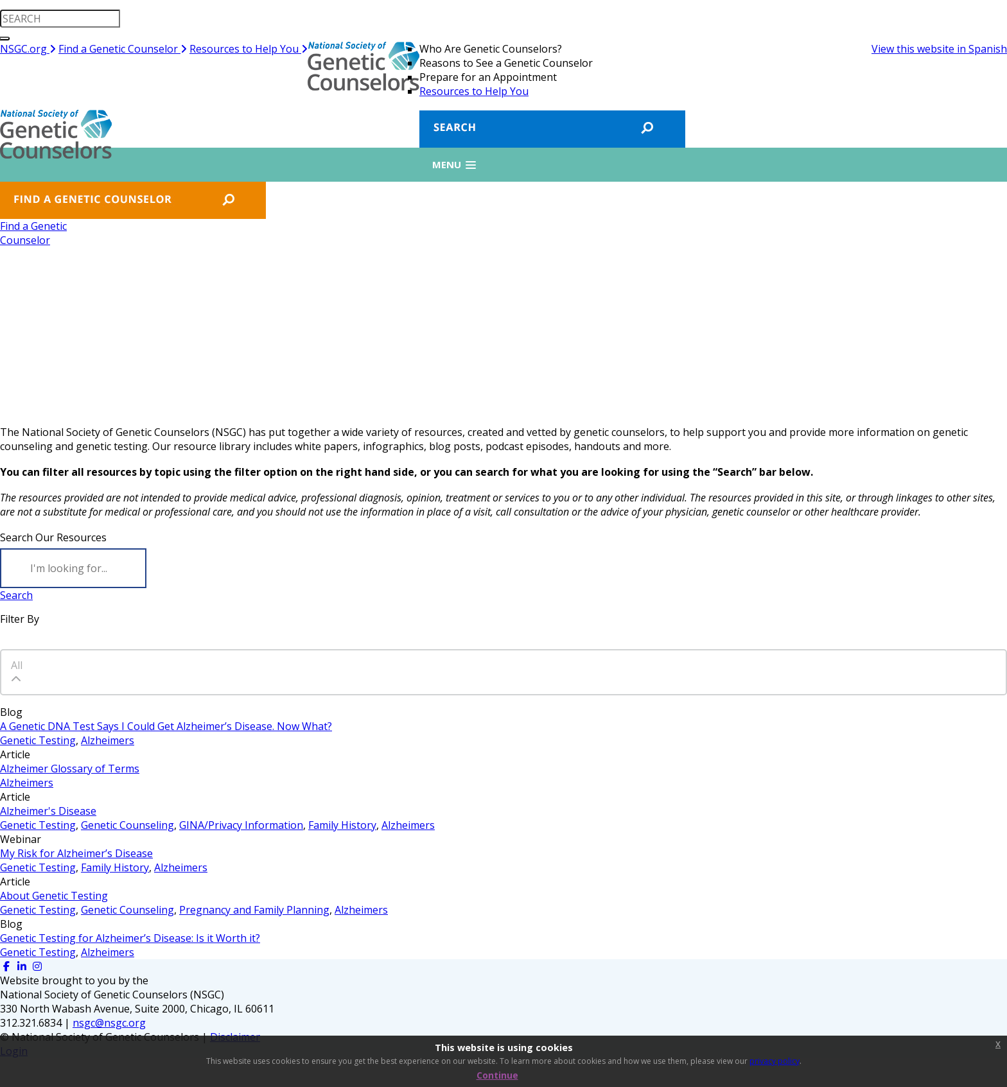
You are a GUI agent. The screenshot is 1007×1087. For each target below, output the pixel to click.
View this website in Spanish (939, 49)
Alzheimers (107, 740)
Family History (342, 825)
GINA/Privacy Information (241, 825)
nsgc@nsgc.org (109, 1023)
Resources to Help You (248, 49)
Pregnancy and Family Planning (254, 910)
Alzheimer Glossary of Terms (69, 768)
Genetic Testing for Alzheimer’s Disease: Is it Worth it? (130, 938)
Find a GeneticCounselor (33, 233)
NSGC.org (28, 49)
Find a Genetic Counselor (122, 49)
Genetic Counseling (127, 825)
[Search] (73, 568)
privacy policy (774, 1061)
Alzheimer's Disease (48, 811)
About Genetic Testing (54, 896)
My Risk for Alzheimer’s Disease (76, 853)
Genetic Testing (38, 740)
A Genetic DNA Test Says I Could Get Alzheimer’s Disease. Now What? (166, 726)
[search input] (60, 19)
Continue (497, 1075)
